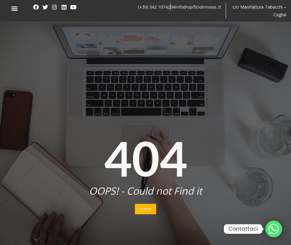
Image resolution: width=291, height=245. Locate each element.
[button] (15, 8)
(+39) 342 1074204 (156, 7)
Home (145, 209)
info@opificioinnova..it (198, 7)
